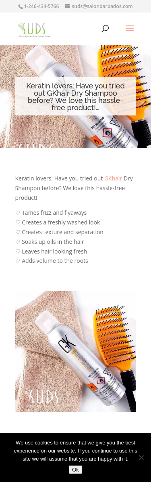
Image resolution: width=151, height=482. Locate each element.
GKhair (113, 178)
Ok (75, 470)
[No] (141, 457)
